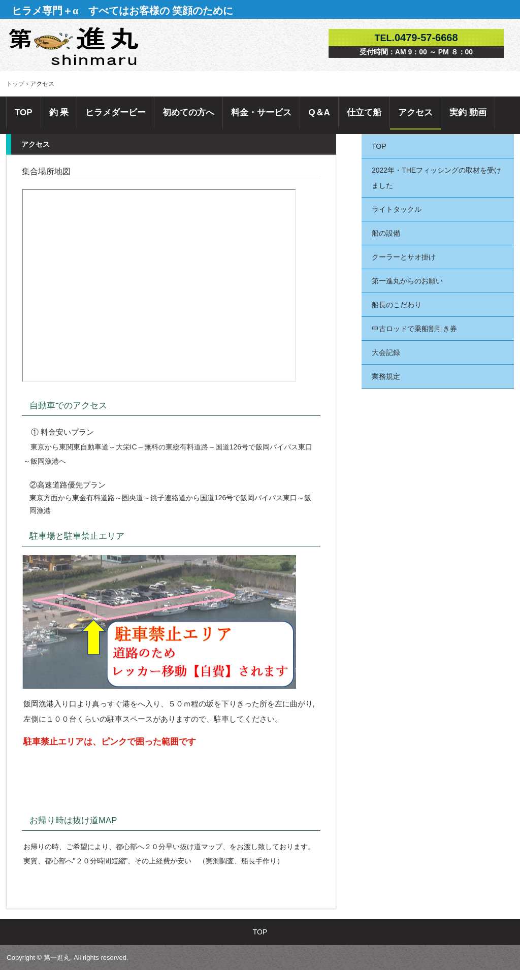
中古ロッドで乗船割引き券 (414, 329)
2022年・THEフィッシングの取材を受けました (436, 177)
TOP (23, 112)
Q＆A (319, 112)
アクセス (415, 112)
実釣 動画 (467, 112)
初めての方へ (188, 112)
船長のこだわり (396, 305)
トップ (15, 83)
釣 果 (59, 112)
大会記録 (386, 352)
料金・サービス (261, 112)
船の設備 (386, 233)
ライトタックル (396, 209)
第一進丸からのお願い (407, 281)
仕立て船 (364, 112)
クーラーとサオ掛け (407, 257)
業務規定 (386, 376)
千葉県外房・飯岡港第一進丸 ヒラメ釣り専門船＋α (76, 47)
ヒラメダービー (115, 112)
